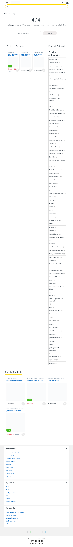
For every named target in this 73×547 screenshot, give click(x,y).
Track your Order (11, 493)
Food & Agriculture (54, 220)
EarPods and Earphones (56, 120)
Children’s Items (53, 62)
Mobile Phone (53, 173)
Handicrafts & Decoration (56, 273)
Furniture (51, 227)
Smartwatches (24, 52)
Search (65, 7)
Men (50, 210)
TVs (50, 317)
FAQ (7, 524)
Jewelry (51, 207)
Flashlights (52, 157)
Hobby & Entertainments (56, 250)
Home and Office (54, 277)
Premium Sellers (11, 456)
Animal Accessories (55, 331)
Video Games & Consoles (56, 193)
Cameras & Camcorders (56, 140)
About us (8, 476)
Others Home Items (54, 310)
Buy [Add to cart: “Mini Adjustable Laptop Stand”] (23, 403)
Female (51, 203)
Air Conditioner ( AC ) (55, 270)
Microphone (52, 130)
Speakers (51, 190)
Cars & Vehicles (53, 85)
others (50, 324)
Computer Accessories (56, 150)
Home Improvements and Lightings (56, 288)
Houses (51, 344)
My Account (9, 487)
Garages (51, 341)
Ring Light (52, 186)
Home (5, 14)
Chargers (51, 143)
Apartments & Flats (54, 337)
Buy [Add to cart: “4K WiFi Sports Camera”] (43, 70)
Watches (51, 213)
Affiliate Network (11, 461)
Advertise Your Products (13, 459)
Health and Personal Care (56, 237)
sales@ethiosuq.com (12, 518)
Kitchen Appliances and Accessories (56, 300)
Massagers (52, 243)
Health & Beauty (53, 234)
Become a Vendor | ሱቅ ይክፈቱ (15, 512)
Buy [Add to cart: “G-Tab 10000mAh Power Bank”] (17, 70)
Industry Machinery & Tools (57, 73)
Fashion (51, 197)
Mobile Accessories (55, 170)
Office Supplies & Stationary (57, 79)
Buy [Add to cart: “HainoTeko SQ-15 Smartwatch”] (30, 70)
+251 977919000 (11, 515)
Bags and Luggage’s (55, 66)
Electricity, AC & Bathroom (57, 264)
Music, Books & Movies (56, 254)
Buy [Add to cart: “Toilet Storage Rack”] (65, 403)
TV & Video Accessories (56, 314)
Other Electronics (54, 176)
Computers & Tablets (55, 153)
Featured (51, 217)
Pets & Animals (53, 327)
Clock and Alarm (54, 147)
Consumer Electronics (55, 113)
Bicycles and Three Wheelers (38, 53)
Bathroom (52, 260)
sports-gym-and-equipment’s (54, 349)
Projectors (52, 283)
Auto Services (53, 95)
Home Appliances (54, 257)
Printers (51, 280)
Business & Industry (55, 69)
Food (50, 223)
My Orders (9, 490)
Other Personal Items (55, 247)
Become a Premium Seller (13, 453)
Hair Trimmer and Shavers (57, 160)
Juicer (50, 307)
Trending (51, 363)
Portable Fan (52, 180)
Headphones (52, 127)
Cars (50, 106)
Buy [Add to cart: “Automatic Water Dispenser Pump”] (23, 434)
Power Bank (11, 52)
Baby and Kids (53, 59)
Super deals (52, 360)
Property (51, 334)
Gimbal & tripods (54, 123)
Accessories (52, 117)
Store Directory (10, 473)
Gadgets (51, 230)
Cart (7, 496)
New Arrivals (52, 320)
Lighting (51, 295)
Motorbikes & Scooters (56, 110)
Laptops (51, 166)
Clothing (51, 200)
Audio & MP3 (53, 137)
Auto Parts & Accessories (56, 88)
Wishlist (8, 499)
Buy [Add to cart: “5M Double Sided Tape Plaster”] (44, 403)
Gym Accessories (54, 356)
